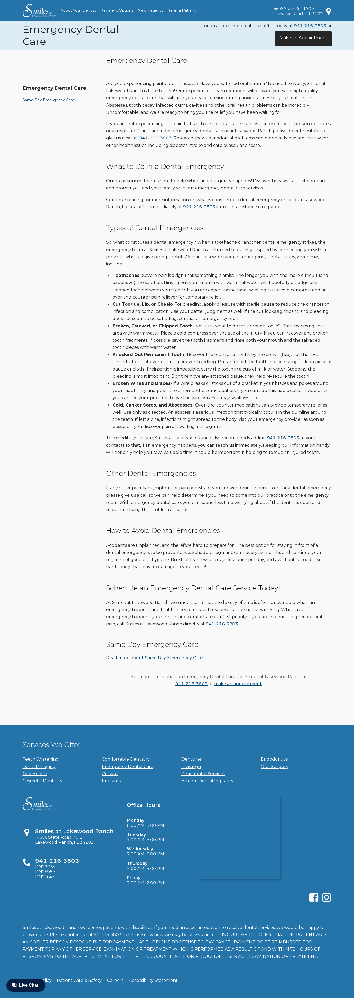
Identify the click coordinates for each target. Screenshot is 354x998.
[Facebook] (313, 901)
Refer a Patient (181, 10)
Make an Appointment (303, 37)
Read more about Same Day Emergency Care (154, 657)
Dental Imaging (39, 766)
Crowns (110, 773)
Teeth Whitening (41, 759)
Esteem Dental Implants (207, 780)
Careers (115, 980)
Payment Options (116, 10)
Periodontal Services (203, 773)
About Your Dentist (78, 10)
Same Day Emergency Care (48, 100)
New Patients (150, 10)
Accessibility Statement (153, 980)
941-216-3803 (310, 25)
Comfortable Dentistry (126, 759)
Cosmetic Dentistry (42, 780)
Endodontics (274, 759)
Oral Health (35, 773)
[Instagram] (326, 901)
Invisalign (191, 766)
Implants (111, 780)
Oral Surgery (274, 766)
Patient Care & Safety (79, 980)
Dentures (191, 759)
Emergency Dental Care (54, 88)
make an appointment (238, 683)
